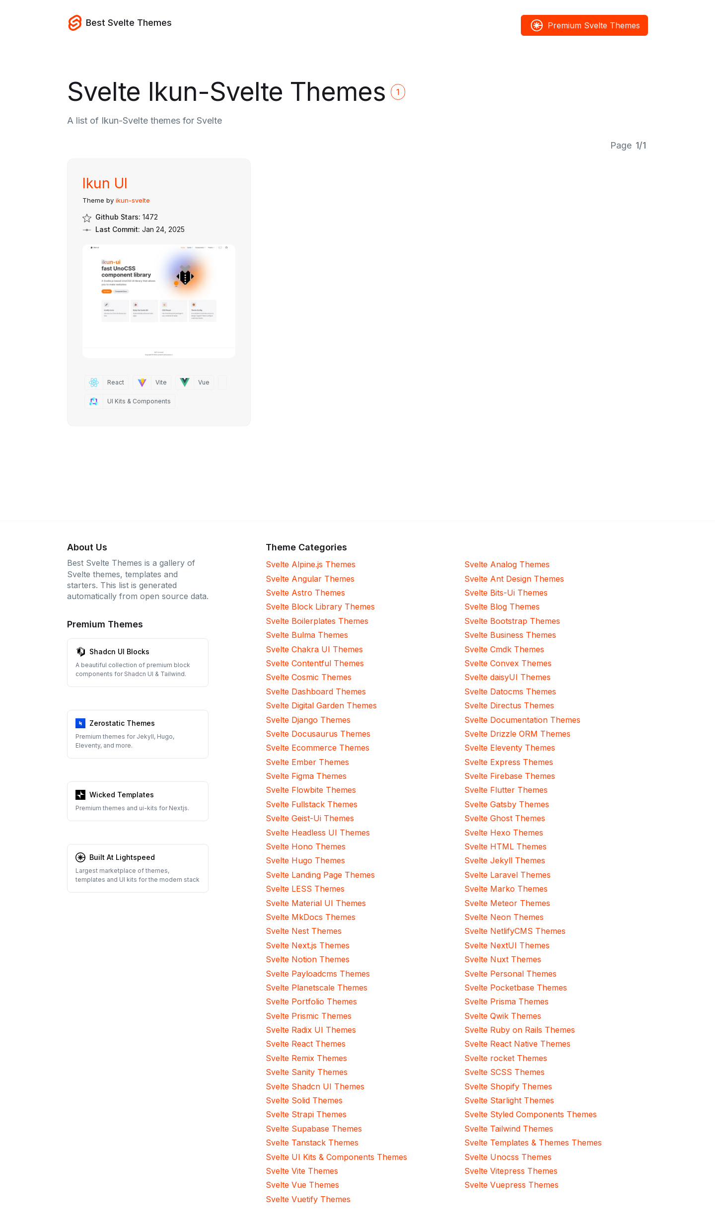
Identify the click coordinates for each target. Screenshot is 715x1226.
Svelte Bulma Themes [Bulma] (307, 635)
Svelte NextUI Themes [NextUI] (507, 945)
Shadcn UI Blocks (119, 651)
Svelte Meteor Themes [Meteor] (507, 903)
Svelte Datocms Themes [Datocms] (510, 691)
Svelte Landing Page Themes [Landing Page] (320, 875)
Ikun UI (105, 183)
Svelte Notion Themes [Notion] (308, 959)
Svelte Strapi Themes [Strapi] (306, 1114)
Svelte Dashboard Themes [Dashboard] (316, 691)
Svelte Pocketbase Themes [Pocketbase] (515, 988)
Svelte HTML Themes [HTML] (505, 846)
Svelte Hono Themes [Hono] (306, 846)
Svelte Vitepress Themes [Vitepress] (511, 1171)
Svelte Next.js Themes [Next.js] (308, 945)
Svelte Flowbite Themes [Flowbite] (311, 790)
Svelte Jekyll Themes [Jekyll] (504, 860)
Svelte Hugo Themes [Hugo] (305, 860)
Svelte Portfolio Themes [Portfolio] (311, 1001)
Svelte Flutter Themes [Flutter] (506, 790)
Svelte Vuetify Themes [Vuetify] (308, 1199)
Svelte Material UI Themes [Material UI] (316, 903)
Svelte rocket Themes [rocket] (505, 1058)
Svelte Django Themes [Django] (308, 720)
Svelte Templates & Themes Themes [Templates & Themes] (533, 1143)
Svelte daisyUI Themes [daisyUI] (507, 677)
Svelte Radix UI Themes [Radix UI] (311, 1030)
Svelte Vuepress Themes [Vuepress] (511, 1185)
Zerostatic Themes (122, 723)
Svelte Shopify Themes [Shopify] (508, 1086)
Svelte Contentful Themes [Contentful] (315, 663)
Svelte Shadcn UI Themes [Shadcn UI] (315, 1086)
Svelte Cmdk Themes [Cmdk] (504, 649)
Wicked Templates (121, 794)
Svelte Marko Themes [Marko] (506, 889)
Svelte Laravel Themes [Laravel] (507, 875)
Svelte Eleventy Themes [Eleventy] (509, 748)
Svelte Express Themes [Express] (508, 762)
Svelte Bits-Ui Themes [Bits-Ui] (506, 593)
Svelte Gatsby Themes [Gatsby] (506, 804)
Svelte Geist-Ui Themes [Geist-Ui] (310, 818)
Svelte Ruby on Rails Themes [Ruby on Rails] (519, 1030)
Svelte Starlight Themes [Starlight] (509, 1100)
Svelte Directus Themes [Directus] (509, 705)
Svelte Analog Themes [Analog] (507, 564)
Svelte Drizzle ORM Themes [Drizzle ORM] (517, 734)
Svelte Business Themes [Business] (510, 635)
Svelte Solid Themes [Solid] (304, 1100)
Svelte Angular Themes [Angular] (310, 579)
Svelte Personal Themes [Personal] (510, 974)
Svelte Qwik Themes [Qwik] (502, 1016)
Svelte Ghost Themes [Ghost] (504, 818)
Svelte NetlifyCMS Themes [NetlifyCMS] (515, 931)
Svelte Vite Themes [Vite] (302, 1171)
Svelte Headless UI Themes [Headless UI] (318, 833)
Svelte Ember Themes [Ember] (307, 762)
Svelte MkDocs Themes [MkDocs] (311, 917)
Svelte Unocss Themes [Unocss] (508, 1157)
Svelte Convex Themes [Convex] (508, 663)
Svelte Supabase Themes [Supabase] (314, 1129)
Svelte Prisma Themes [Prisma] (506, 1001)
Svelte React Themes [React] (306, 1044)
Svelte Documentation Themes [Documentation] (522, 720)
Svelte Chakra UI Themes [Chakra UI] (314, 649)
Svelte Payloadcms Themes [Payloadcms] (318, 974)
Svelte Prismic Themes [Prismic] (309, 1016)
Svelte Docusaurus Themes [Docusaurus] (318, 734)
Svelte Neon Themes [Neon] (504, 917)
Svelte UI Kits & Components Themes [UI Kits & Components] (336, 1157)
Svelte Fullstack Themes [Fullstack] (312, 804)
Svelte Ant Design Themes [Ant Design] (514, 579)
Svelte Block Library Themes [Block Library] (320, 607)
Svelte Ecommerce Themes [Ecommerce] (317, 748)
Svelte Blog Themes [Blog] (502, 607)
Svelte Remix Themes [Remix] (306, 1058)
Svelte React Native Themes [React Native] (517, 1044)
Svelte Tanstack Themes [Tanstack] (312, 1143)
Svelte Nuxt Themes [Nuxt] (502, 959)
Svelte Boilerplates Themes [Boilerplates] (317, 621)
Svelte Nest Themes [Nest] (304, 931)
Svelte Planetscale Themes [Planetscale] (316, 988)
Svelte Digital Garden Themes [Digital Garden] (321, 705)
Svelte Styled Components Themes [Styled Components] (530, 1114)
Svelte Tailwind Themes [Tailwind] (508, 1129)
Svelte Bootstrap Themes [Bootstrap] (512, 621)
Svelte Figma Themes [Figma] (306, 776)
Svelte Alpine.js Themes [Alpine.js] (311, 564)
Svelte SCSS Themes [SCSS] (504, 1072)
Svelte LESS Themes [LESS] (305, 889)
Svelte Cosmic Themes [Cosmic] (309, 677)
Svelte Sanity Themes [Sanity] (307, 1072)
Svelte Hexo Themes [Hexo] (503, 833)
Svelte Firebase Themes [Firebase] (509, 776)
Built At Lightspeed (122, 857)
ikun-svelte (133, 200)
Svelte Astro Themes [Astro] (305, 593)
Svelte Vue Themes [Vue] (302, 1185)
